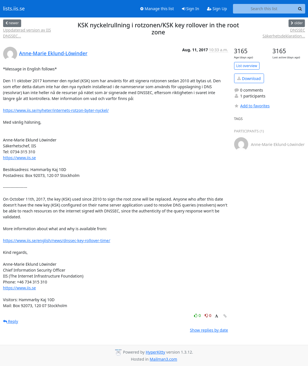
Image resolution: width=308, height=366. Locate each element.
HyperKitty (155, 352)
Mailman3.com (163, 359)
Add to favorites (252, 105)
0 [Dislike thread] (208, 315)
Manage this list (157, 8)
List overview (246, 65)
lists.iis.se (14, 8)
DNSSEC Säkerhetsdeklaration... (284, 33)
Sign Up (217, 8)
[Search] (300, 9)
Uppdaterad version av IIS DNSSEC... (27, 33)
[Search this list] (264, 9)
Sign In (190, 8)
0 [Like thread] (198, 315)
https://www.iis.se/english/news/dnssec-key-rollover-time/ (56, 240)
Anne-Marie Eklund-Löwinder (53, 53)
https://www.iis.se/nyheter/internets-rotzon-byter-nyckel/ (56, 110)
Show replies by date (209, 330)
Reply (10, 321)
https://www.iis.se (19, 157)
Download (249, 78)
